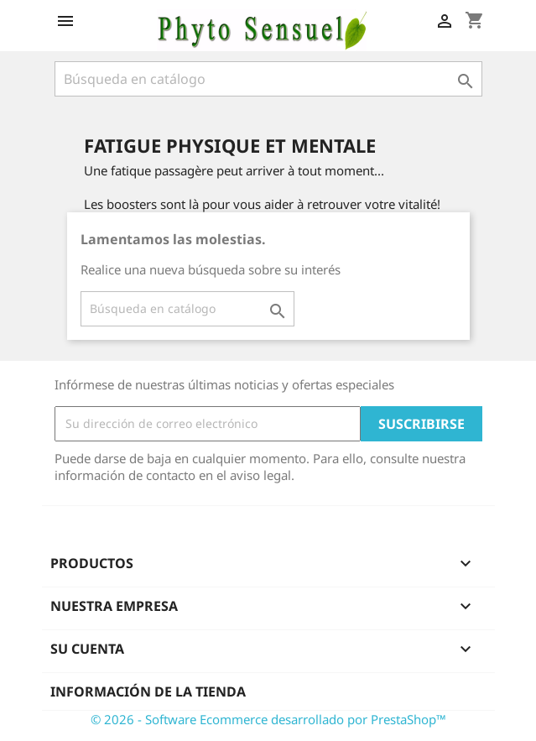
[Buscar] (268, 79)
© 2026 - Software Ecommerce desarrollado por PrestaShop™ (268, 719)
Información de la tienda (148, 691)
